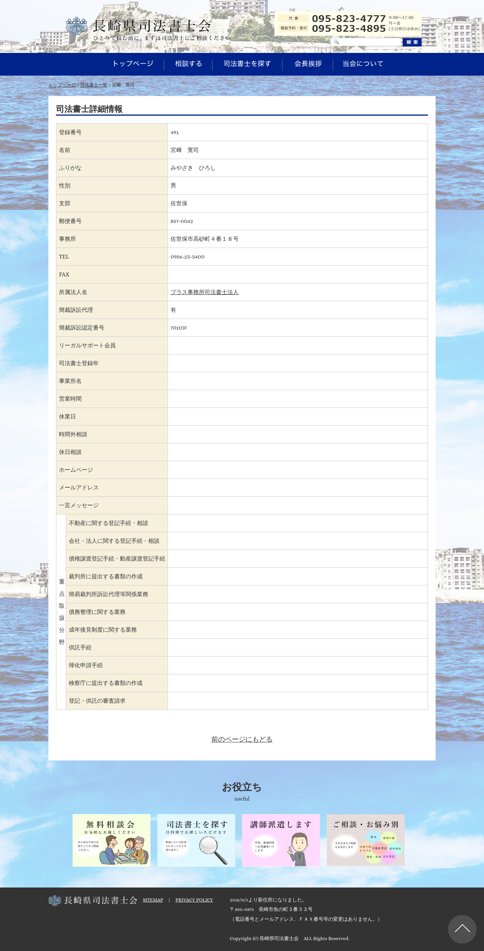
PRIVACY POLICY (194, 900)
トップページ (62, 85)
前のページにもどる (242, 739)
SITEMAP (153, 900)
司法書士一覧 (93, 85)
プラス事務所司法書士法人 (205, 292)
